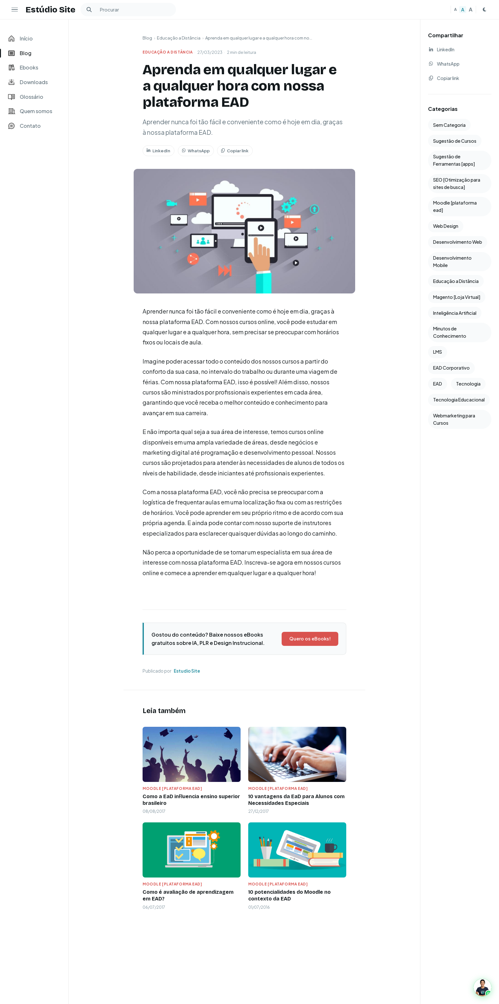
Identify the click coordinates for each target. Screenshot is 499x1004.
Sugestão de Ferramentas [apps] (454, 160)
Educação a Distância (178, 37)
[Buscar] (89, 9)
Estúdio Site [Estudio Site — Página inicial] (50, 9)
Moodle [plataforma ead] (172, 788)
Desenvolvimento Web (457, 242)
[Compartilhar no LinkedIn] (459, 49)
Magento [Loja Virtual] (456, 297)
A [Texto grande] (471, 9)
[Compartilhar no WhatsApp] (459, 64)
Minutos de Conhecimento (449, 332)
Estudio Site (187, 671)
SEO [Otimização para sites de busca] (456, 183)
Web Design (445, 226)
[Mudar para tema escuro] (484, 9)
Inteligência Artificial (454, 313)
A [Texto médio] (462, 9)
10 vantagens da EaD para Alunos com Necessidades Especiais (296, 799)
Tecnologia (468, 383)
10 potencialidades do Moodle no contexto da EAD (289, 895)
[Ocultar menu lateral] (14, 9)
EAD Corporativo (451, 368)
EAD (437, 383)
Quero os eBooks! (310, 638)
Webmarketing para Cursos (454, 419)
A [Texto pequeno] (455, 9)
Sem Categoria (449, 125)
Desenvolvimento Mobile (452, 261)
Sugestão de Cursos (454, 141)
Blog (147, 37)
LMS (437, 352)
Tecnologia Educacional (459, 399)
